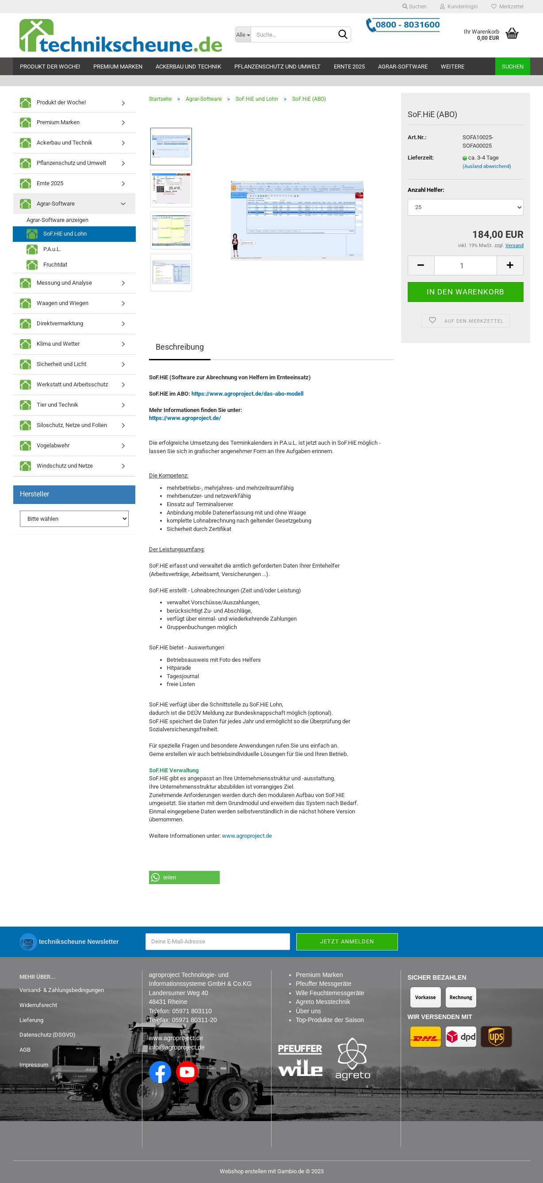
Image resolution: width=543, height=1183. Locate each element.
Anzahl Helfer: (426, 190)
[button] (184, 877)
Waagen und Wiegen (54, 303)
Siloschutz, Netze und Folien (63, 425)
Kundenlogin (459, 7)
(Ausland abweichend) (487, 166)
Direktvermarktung (51, 323)
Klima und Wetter (50, 344)
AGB (25, 1049)
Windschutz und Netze (56, 466)
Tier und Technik (49, 405)
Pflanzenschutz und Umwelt (277, 66)
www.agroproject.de (247, 835)
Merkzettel (507, 7)
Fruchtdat (47, 265)
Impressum (33, 1064)
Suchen (414, 7)
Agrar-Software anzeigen (57, 220)
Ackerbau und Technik (188, 66)
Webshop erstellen (243, 1171)
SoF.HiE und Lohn (57, 234)
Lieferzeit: (421, 157)
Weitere (452, 66)
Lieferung (31, 1020)
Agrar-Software (403, 66)
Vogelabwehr (44, 445)
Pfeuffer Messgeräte (324, 983)
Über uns (308, 1011)
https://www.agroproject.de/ (185, 418)
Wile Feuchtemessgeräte (330, 992)
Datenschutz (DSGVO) (47, 1034)
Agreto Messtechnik (323, 1001)
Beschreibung (180, 346)
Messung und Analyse (56, 283)
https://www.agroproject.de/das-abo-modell (247, 393)
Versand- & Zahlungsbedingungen (61, 990)
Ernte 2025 (349, 66)
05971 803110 (192, 1011)
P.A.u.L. (44, 249)
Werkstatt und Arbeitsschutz (64, 384)
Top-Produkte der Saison (330, 1019)
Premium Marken (117, 66)
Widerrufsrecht (38, 1005)
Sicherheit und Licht (53, 364)
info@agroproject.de (177, 1047)
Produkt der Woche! (50, 66)
